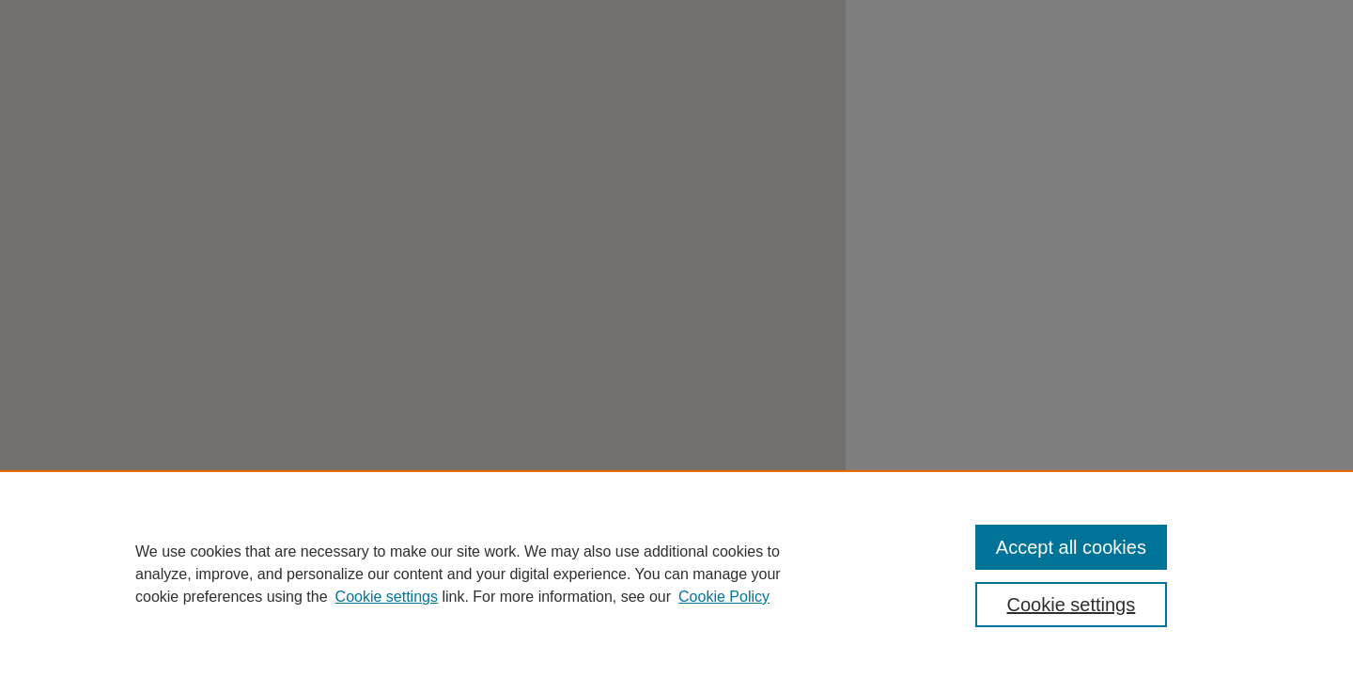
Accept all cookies (1071, 547)
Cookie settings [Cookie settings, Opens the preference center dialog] (1071, 604)
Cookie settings (386, 597)
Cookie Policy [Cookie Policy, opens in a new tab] (724, 597)
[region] (676, 573)
